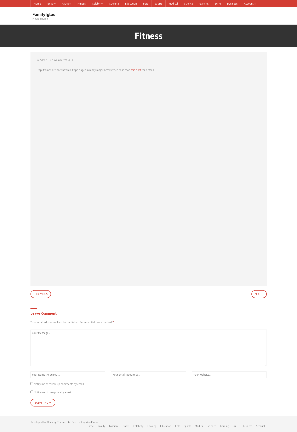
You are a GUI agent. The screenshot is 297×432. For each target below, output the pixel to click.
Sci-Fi (218, 3)
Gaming (204, 3)
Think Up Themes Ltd (58, 421)
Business (232, 3)
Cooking (114, 3)
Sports (158, 3)
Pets (145, 3)
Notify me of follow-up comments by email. (59, 384)
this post (136, 70)
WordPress (92, 421)
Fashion (66, 3)
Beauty (51, 3)
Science (188, 3)
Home (37, 3)
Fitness (82, 3)
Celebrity (97, 3)
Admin (43, 59)
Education (131, 3)
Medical (173, 3)
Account (248, 3)
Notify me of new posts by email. (53, 392)
